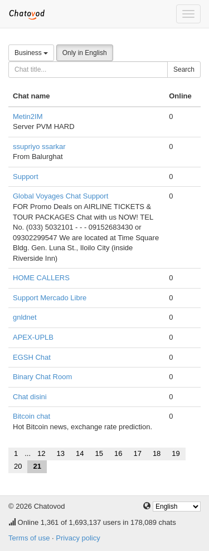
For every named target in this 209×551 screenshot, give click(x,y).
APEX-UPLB (33, 337)
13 (61, 453)
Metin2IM (27, 116)
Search (184, 69)
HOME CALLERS (41, 278)
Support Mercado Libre (49, 298)
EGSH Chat (32, 357)
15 (99, 453)
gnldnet (25, 317)
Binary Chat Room (42, 377)
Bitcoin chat (31, 416)
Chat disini (30, 397)
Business (31, 53)
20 (18, 466)
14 (80, 453)
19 (175, 453)
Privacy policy (78, 538)
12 (41, 453)
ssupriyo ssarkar (39, 146)
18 (157, 453)
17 (137, 453)
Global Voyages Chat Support (60, 196)
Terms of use (29, 538)
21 (37, 466)
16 (118, 453)
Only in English (84, 53)
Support (25, 176)
